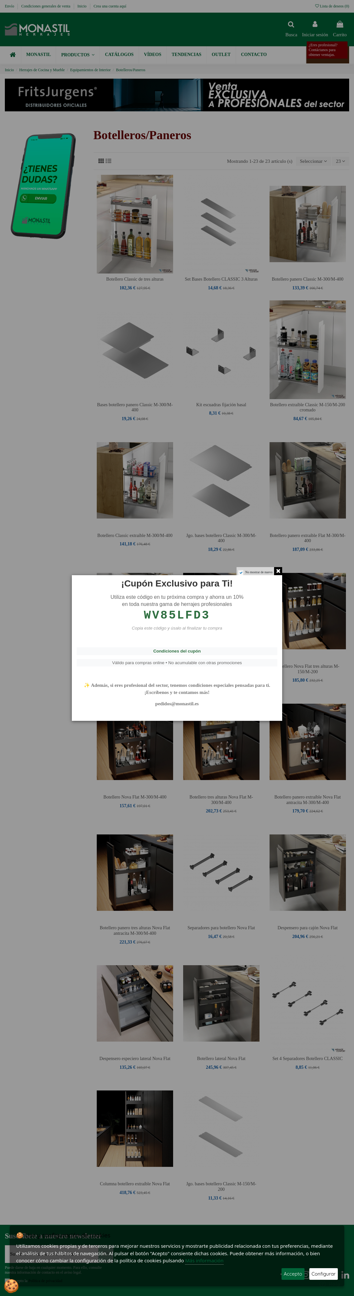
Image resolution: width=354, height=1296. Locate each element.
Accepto (293, 1274)
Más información (204, 1260)
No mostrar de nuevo (258, 572)
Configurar (324, 1274)
